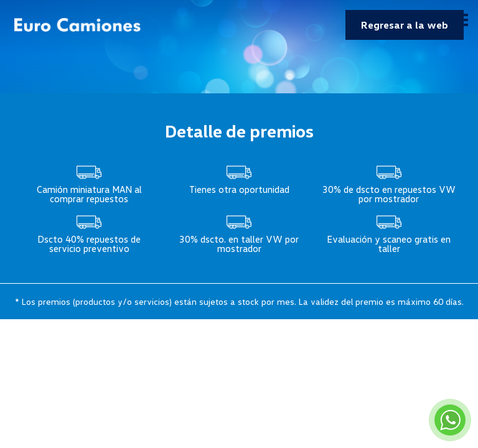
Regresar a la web (404, 25)
